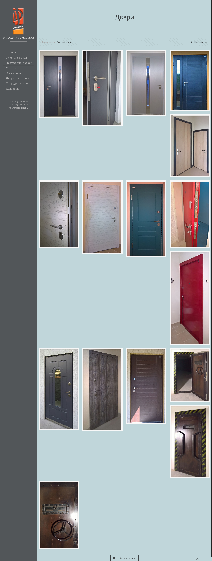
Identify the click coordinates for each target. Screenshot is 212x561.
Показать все (198, 42)
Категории (66, 42)
